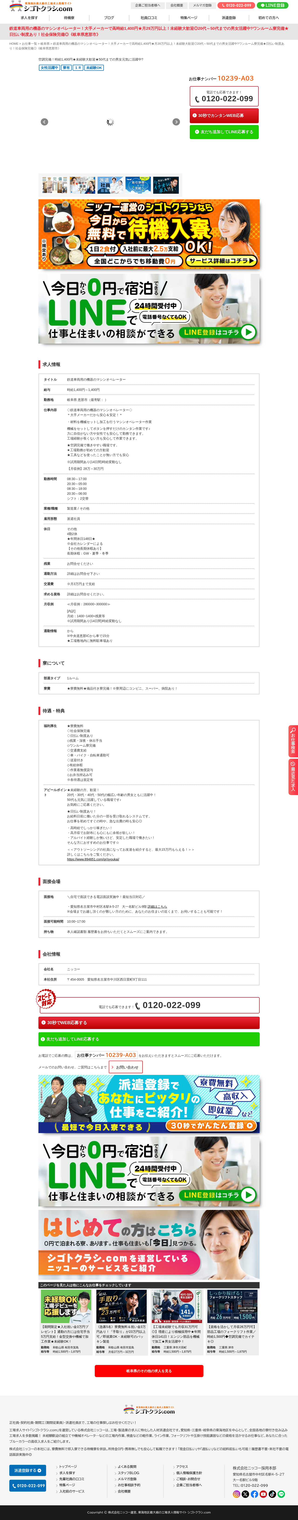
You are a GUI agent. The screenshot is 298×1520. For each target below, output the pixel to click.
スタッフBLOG (128, 1473)
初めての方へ (268, 18)
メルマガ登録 (202, 5)
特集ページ (188, 18)
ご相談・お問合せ (188, 1479)
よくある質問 (127, 1467)
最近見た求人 (293, 776)
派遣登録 (229, 18)
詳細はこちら (157, 906)
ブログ (109, 18)
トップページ (68, 1467)
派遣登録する (27, 1471)
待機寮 (69, 18)
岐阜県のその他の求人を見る (149, 1371)
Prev (44, 122)
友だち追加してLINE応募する (227, 131)
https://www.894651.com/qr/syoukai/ (93, 859)
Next (176, 122)
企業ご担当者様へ (147, 5)
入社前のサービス (72, 1491)
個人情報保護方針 (189, 1473)
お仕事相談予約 (129, 1485)
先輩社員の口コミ (71, 1479)
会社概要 (176, 5)
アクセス (182, 1467)
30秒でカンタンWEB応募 (221, 115)
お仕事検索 (293, 741)
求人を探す (29, 18)
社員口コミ (149, 18)
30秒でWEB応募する (67, 1022)
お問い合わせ (127, 1067)
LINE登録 (273, 5)
